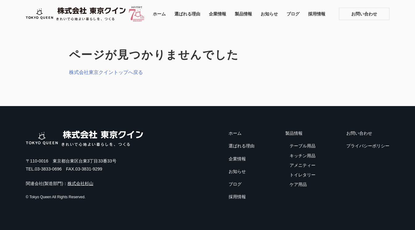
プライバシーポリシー (367, 145)
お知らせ (269, 13)
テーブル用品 (302, 145)
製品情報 (243, 13)
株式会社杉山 (80, 183)
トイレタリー (302, 174)
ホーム (159, 13)
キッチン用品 (302, 155)
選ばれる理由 (187, 13)
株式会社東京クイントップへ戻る (106, 72)
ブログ (293, 13)
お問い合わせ (364, 13)
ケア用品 (298, 184)
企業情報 (217, 13)
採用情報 (316, 13)
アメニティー (302, 165)
